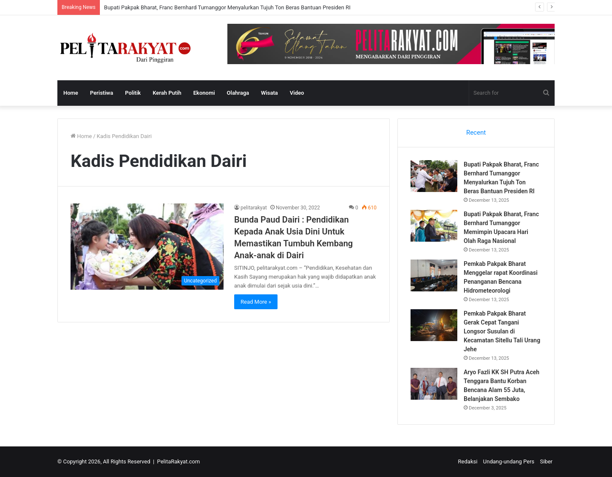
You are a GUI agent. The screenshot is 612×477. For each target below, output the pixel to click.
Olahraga (238, 93)
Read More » (256, 302)
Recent (476, 132)
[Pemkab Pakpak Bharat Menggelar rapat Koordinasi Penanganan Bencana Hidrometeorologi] (434, 275)
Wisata (269, 93)
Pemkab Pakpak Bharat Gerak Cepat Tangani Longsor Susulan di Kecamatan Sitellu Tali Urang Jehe (502, 331)
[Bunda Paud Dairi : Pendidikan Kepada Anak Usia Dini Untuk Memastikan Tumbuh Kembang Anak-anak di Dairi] (147, 246)
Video (297, 93)
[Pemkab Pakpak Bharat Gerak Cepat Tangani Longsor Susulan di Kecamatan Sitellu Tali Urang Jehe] (434, 325)
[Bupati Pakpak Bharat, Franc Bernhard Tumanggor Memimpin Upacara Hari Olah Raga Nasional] (434, 226)
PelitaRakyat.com (178, 461)
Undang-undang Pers (509, 461)
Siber (546, 461)
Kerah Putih (167, 93)
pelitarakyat (254, 208)
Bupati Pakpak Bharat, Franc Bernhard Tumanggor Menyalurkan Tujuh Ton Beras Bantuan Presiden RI (227, 7)
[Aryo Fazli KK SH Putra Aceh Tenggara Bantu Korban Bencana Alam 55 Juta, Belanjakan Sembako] (434, 384)
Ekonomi (204, 93)
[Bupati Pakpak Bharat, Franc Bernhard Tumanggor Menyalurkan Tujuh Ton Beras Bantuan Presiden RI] (434, 176)
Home (70, 93)
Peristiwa (101, 93)
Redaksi (468, 461)
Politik (133, 93)
